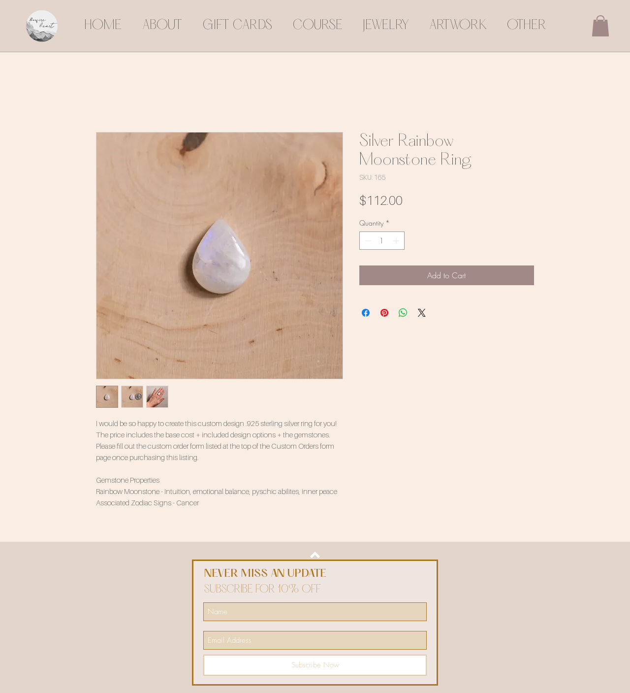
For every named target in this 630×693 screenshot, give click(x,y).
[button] (600, 25)
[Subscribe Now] (315, 665)
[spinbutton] (382, 240)
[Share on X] (422, 313)
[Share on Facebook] (366, 313)
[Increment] (397, 240)
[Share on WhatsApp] (403, 313)
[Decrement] (367, 240)
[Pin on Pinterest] (384, 313)
